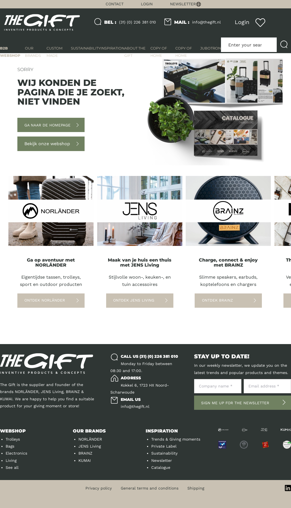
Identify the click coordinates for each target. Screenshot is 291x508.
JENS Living (89, 446)
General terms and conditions (149, 488)
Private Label (163, 446)
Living (11, 460)
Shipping (195, 488)
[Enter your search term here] (249, 44)
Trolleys (13, 439)
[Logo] (42, 22)
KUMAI (84, 460)
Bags (10, 446)
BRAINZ (85, 453)
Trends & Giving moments (175, 439)
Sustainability (164, 453)
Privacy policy (98, 488)
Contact (115, 4)
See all (12, 467)
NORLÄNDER (90, 439)
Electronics (16, 453)
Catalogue (160, 467)
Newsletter (183, 4)
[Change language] (242, 4)
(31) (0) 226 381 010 (130, 22)
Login (147, 4)
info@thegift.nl (197, 22)
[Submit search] (284, 44)
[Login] (242, 22)
